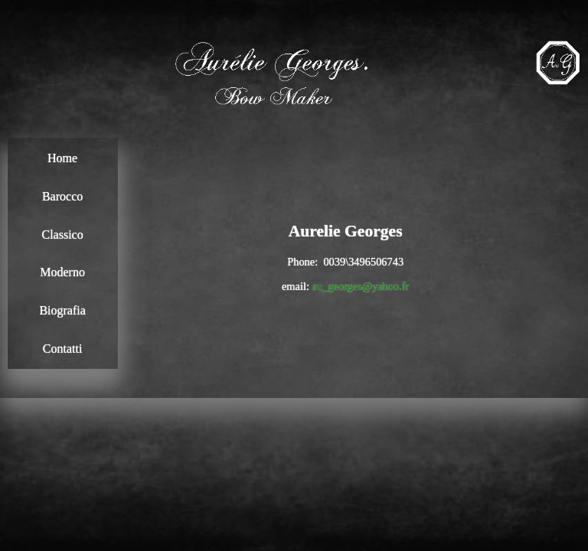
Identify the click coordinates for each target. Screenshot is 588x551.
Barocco (62, 196)
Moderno (62, 272)
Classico (62, 234)
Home (62, 158)
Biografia (62, 310)
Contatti (63, 348)
